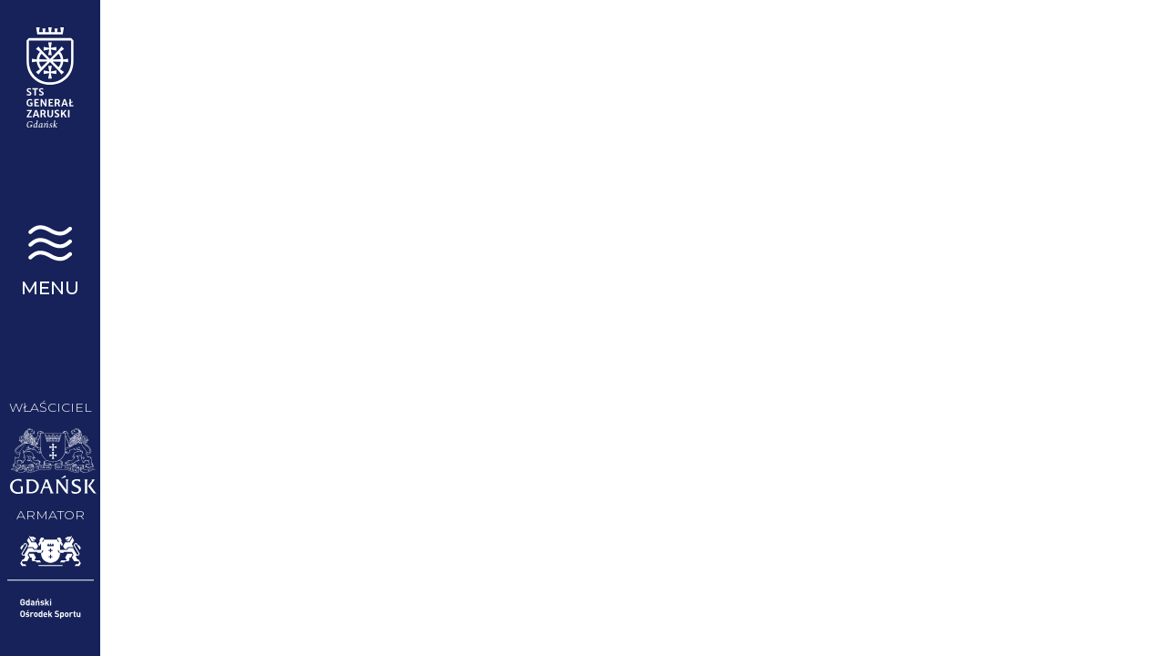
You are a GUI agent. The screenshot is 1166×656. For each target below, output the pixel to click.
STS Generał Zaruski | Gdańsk (50, 77)
